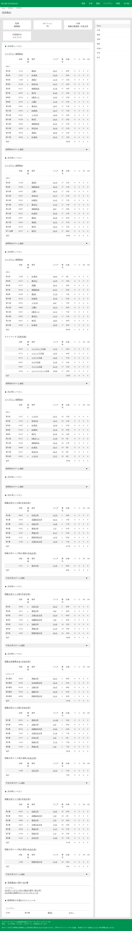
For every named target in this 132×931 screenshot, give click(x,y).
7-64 (54, 620)
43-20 (55, 683)
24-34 (55, 128)
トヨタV (35, 115)
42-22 (55, 520)
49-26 (55, 133)
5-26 (54, 747)
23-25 (55, 353)
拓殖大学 (35, 742)
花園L (34, 285)
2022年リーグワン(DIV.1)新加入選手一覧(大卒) (23, 890)
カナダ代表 (36, 362)
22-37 (55, 84)
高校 (83, 3)
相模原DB (35, 89)
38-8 (54, 209)
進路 (98, 3)
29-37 (55, 447)
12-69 (55, 838)
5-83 (54, 738)
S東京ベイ (36, 97)
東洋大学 (35, 566)
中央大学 (84, 26)
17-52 (55, 349)
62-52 (55, 222)
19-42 (55, 97)
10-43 (55, 811)
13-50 (55, 542)
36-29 (55, 299)
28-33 (55, 607)
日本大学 (35, 515)
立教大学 (35, 687)
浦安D (34, 80)
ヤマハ (71, 913)
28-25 (55, 633)
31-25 (55, 200)
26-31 (55, 417)
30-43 (55, 276)
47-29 (55, 862)
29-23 (55, 227)
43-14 (55, 307)
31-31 (55, 312)
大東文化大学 (37, 542)
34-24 (55, 115)
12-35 (55, 537)
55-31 (55, 696)
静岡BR (10, 8)
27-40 (55, 439)
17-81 (55, 825)
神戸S (34, 93)
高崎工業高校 (73, 26)
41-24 (55, 367)
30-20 (55, 443)
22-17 (55, 196)
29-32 (55, 434)
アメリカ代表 (37, 367)
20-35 (55, 231)
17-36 (55, 733)
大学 (91, 3)
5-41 (54, 725)
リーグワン (108, 3)
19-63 (55, 321)
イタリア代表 (37, 358)
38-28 (55, 218)
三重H (34, 102)
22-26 (55, 75)
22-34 (55, 430)
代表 (98, 39)
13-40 (55, 524)
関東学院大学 (37, 537)
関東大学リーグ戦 (13, 503)
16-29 (55, 425)
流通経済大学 (37, 520)
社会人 (99, 48)
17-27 (55, 829)
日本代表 (22, 337)
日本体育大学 (37, 683)
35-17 (55, 533)
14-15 (55, 421)
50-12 (55, 285)
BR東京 (34, 111)
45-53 (55, 290)
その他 (126, 3)
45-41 (55, 124)
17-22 (55, 205)
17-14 (55, 742)
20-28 (55, 692)
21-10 (55, 629)
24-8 (54, 303)
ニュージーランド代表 (40, 371)
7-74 (54, 528)
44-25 (55, 452)
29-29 (55, 615)
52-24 (55, 771)
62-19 (55, 183)
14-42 (55, 358)
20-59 (55, 325)
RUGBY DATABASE (9, 4)
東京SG (34, 106)
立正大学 (35, 771)
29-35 (55, 137)
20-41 (55, 119)
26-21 (55, 679)
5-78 (54, 820)
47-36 (55, 89)
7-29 (54, 816)
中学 (98, 53)
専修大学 (35, 533)
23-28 (55, 624)
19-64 (55, 371)
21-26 (55, 102)
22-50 (55, 515)
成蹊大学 (35, 692)
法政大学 (35, 524)
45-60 (55, 93)
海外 (98, 44)
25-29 (55, 281)
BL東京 (34, 75)
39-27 (55, 71)
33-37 (55, 111)
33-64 (55, 729)
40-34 (55, 187)
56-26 (55, 213)
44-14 (55, 191)
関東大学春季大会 (13, 662)
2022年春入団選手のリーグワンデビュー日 (21, 893)
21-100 (55, 720)
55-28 (55, 362)
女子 (98, 57)
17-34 (55, 294)
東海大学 (35, 528)
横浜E (34, 71)
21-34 (55, 80)
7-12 (54, 834)
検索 (118, 3)
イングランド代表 (39, 349)
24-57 (55, 106)
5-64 (54, 611)
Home (3, 8)
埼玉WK (35, 84)
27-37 (55, 456)
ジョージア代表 (38, 353)
